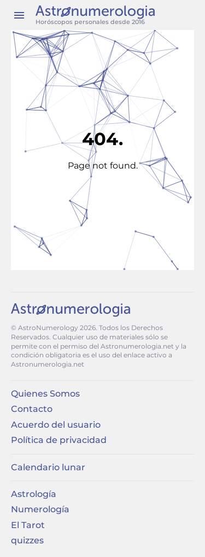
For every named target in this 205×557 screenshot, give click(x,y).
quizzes (27, 540)
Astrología (33, 494)
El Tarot (28, 525)
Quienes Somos (45, 393)
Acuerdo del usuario (56, 425)
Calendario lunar (48, 467)
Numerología (40, 509)
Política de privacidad (59, 440)
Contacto (31, 409)
